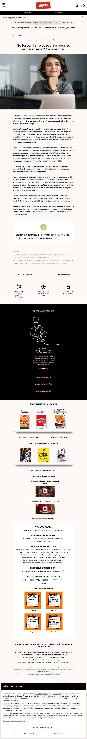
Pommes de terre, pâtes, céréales (54, 555)
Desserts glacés (50, 557)
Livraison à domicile (55, 539)
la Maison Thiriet (43, 311)
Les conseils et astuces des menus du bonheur (47, 571)
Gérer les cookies (62, 713)
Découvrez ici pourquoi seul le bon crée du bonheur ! (43, 350)
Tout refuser (28, 733)
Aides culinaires (26, 557)
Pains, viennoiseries (30, 560)
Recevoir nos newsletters (59, 437)
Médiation (63, 655)
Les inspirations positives (20, 28)
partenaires (56, 694)
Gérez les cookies (41, 655)
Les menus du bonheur (54, 562)
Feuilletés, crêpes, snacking (60, 550)
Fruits (35, 557)
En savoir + (44, 583)
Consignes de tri (40, 657)
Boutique (41, 562)
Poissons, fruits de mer (58, 552)
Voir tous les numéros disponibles (42, 470)
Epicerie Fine (58, 560)
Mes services (59, 13)
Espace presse (53, 657)
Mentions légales (66, 652)
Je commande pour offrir (42, 541)
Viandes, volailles (26, 555)
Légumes (37, 555)
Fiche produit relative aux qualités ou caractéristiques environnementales (43, 662)
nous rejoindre (43, 391)
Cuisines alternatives (45, 560)
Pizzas (22, 552)
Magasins (26, 539)
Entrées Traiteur (44, 550)
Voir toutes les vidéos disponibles (42, 518)
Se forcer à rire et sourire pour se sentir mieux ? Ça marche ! (53, 28)
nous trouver (43, 377)
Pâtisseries (61, 557)
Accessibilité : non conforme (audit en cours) (43, 660)
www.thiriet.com (41, 694)
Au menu (25, 571)
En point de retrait (46, 530)
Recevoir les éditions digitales (28, 437)
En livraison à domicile (30, 530)
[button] (77, 5)
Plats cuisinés (44, 552)
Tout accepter (58, 733)
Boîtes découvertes (30, 562)
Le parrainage (59, 530)
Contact (62, 657)
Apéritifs (34, 550)
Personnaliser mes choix (43, 727)
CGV (57, 652)
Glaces (41, 557)
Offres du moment (22, 550)
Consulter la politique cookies (14, 721)
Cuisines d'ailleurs (32, 552)
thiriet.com (18, 652)
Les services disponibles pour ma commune (39, 652)
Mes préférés (27, 13)
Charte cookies (53, 655)
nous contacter (43, 384)
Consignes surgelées (39, 539)
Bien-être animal (28, 657)
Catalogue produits (26, 655)
